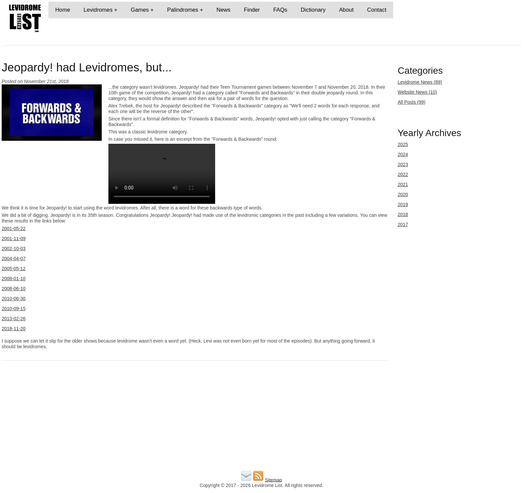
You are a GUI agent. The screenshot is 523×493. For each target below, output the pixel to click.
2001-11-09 (14, 238)
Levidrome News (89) (420, 82)
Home (62, 10)
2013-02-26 (14, 318)
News (223, 10)
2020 (403, 194)
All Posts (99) (411, 102)
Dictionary (313, 10)
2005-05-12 (14, 268)
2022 (403, 174)
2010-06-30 (14, 298)
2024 (403, 154)
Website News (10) (417, 92)
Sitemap (273, 479)
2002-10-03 (14, 248)
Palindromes (182, 10)
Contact (377, 10)
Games (140, 10)
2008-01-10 (14, 278)
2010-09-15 (14, 308)
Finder (252, 10)
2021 (403, 184)
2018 (403, 214)
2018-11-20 (14, 328)
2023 (403, 164)
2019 (403, 204)
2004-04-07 (14, 258)
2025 (403, 144)
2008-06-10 (14, 288)
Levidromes (98, 10)
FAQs (280, 10)
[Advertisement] (202, 422)
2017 (403, 224)
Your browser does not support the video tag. (161, 174)
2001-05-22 (14, 228)
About (346, 10)
